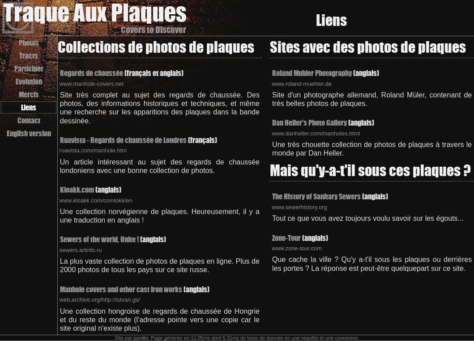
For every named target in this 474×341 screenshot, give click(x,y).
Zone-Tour (286, 238)
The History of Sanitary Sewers (316, 196)
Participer (28, 68)
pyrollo (140, 338)
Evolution (29, 81)
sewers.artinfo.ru (81, 250)
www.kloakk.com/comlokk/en (96, 200)
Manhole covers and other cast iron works (121, 289)
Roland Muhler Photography (312, 73)
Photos (29, 42)
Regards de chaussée (91, 73)
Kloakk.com (77, 189)
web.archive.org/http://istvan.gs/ (100, 299)
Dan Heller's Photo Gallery (309, 122)
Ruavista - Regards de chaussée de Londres (123, 140)
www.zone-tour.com (297, 248)
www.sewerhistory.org (299, 207)
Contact (28, 120)
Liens (28, 107)
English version (29, 133)
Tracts (28, 55)
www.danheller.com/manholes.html (316, 133)
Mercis (29, 94)
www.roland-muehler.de (302, 83)
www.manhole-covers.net (92, 83)
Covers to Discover (153, 29)
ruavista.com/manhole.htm (93, 150)
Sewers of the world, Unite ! (99, 239)
